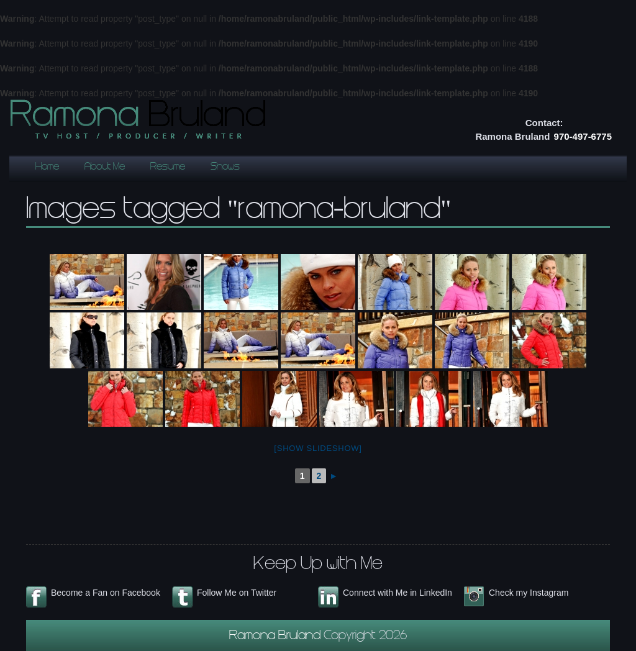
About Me (104, 167)
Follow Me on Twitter (236, 593)
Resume (167, 167)
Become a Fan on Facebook (105, 593)
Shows (225, 167)
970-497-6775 (583, 136)
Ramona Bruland (276, 637)
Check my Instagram (528, 593)
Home (47, 167)
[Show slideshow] (317, 448)
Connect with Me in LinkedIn (397, 593)
